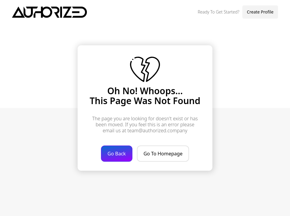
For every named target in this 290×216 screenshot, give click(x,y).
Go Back (117, 153)
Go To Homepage (163, 153)
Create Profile (260, 12)
